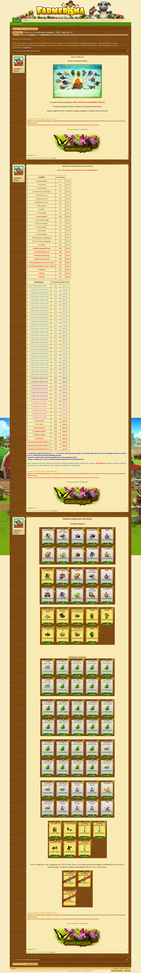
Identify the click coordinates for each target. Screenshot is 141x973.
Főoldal (126, 968)
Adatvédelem (127, 970)
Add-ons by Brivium (80, 970)
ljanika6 (44, 158)
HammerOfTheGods (36, 158)
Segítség (121, 968)
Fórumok (17, 20)
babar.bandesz (40, 952)
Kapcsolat (115, 968)
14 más (49, 158)
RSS (129, 968)
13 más (48, 952)
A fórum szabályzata (72, 129)
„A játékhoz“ (26, 48)
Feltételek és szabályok (116, 970)
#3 (126, 507)
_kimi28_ (29, 158)
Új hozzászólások (17, 24)
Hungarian (13, 968)
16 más (50, 510)
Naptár (25, 20)
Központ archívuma (24, 34)
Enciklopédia (84, 129)
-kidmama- (34, 510)
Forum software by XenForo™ (51, 970)
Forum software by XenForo (23, 970)
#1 (126, 155)
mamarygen (37, 34)
